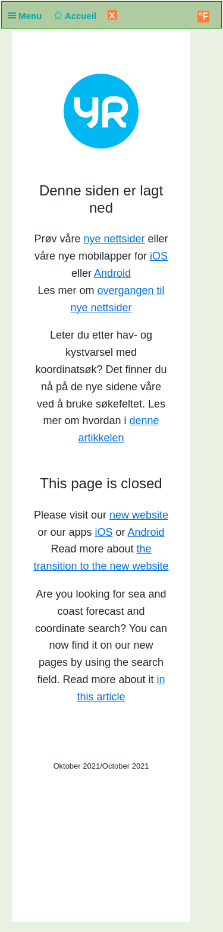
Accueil (74, 16)
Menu (27, 16)
